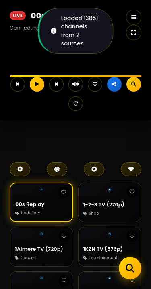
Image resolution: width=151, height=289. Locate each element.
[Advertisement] (72, 136)
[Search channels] (130, 268)
